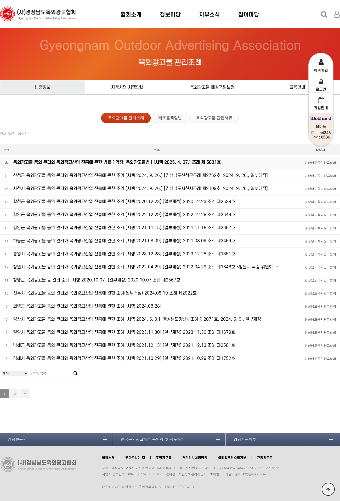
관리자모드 (265, 458)
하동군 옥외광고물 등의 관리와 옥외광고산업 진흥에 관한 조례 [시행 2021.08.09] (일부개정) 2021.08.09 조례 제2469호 (124, 241)
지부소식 (209, 14)
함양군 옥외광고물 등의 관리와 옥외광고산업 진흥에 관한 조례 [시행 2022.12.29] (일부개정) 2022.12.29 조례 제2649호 (124, 214)
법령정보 (42, 87)
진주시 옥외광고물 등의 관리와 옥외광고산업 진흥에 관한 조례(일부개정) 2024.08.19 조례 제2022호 (105, 293)
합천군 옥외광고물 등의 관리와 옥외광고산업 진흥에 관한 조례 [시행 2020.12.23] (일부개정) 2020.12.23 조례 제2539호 (124, 201)
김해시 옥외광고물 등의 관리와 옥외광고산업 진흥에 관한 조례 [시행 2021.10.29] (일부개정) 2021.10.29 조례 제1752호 (124, 358)
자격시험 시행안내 (127, 87)
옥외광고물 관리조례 (126, 118)
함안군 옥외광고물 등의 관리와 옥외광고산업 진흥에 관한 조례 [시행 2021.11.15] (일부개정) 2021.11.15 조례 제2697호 (124, 228)
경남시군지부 (245, 439)
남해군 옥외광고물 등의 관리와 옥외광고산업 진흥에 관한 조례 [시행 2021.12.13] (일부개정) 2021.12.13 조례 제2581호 (124, 345)
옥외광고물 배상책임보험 (212, 87)
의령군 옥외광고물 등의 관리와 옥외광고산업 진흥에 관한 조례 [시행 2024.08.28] (87, 306)
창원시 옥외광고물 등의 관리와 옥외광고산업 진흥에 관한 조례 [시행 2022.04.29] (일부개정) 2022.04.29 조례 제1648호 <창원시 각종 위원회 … (145, 267)
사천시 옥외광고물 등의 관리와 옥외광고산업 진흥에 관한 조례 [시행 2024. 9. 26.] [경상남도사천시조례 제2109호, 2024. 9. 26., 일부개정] (140, 188)
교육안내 (297, 87)
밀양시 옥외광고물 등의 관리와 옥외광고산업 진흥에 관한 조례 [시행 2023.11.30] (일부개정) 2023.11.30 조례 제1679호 (124, 332)
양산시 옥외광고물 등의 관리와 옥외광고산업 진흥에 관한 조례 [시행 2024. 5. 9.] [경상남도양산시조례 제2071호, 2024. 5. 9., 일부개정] (138, 319)
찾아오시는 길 (135, 458)
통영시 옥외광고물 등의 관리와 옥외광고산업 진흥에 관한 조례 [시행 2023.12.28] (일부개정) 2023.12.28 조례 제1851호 (124, 254)
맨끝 (25, 393)
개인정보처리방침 (194, 458)
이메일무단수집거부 (232, 458)
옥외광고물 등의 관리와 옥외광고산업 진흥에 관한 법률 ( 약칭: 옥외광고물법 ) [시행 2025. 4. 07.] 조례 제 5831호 (117, 162)
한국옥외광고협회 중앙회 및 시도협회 (153, 439)
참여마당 (248, 14)
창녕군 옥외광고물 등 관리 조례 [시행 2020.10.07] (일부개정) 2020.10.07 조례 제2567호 (96, 280)
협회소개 (131, 14)
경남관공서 (17, 439)
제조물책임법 (170, 118)
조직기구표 (164, 458)
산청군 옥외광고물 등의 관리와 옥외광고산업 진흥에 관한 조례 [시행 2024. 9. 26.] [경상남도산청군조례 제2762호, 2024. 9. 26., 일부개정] (140, 175)
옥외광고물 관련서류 (214, 118)
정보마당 (170, 14)
